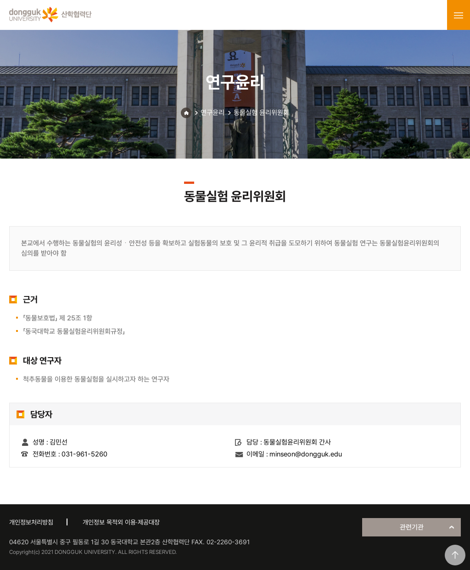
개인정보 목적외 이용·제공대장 (121, 522)
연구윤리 (212, 112)
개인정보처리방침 (31, 522)
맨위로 (455, 555)
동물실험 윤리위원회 (261, 112)
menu (458, 15)
